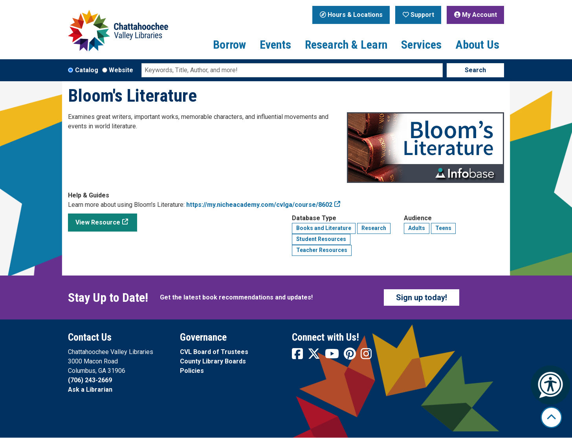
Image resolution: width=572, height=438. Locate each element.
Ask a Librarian (90, 389)
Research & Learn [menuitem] (346, 44)
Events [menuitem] (275, 44)
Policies (192, 370)
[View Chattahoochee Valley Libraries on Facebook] (298, 356)
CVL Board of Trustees (214, 352)
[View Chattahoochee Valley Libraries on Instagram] (366, 356)
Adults (416, 228)
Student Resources (321, 239)
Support (418, 14)
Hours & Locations (351, 14)
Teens (443, 228)
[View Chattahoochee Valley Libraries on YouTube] (333, 356)
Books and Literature (323, 228)
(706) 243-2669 (90, 380)
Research (373, 228)
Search (475, 70)
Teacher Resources (321, 250)
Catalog (86, 70)
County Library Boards (213, 361)
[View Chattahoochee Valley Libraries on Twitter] (315, 356)
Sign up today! (421, 297)
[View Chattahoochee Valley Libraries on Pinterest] (351, 356)
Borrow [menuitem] (229, 44)
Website (121, 70)
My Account (475, 14)
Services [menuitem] (421, 44)
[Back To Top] (551, 417)
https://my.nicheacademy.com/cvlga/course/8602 (259, 204)
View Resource (97, 222)
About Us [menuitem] (477, 44)
